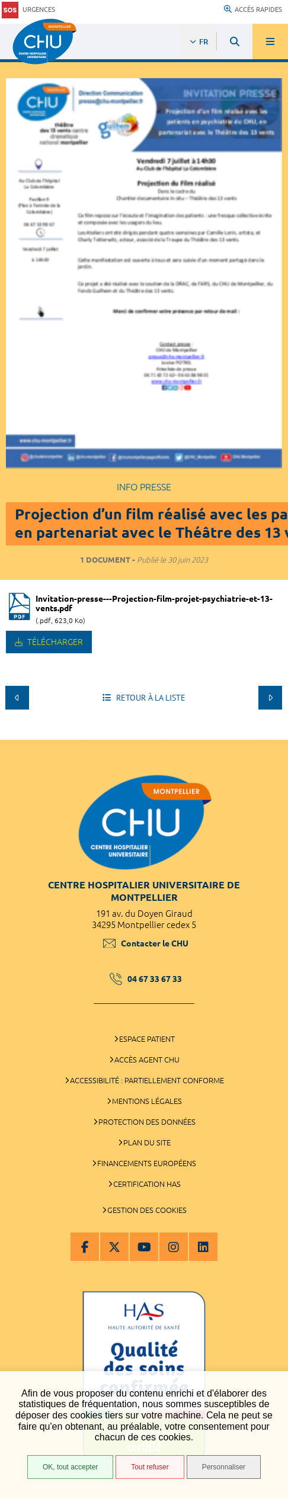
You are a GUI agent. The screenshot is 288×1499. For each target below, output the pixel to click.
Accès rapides (253, 9)
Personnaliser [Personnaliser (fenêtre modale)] (223, 1467)
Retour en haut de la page (270, 734)
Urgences (28, 10)
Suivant (270, 698)
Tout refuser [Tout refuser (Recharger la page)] (149, 1467)
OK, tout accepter (70, 1467)
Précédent (17, 698)
